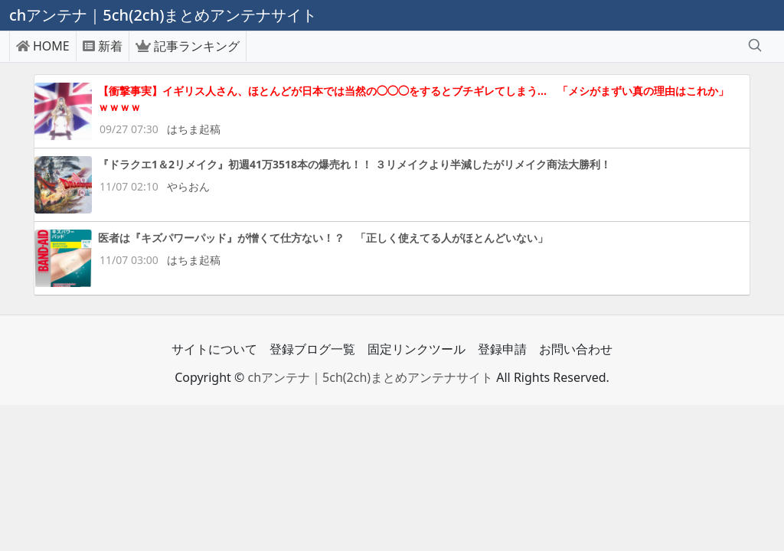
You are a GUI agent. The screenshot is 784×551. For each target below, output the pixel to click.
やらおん (188, 186)
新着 (102, 45)
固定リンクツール (417, 349)
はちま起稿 (193, 129)
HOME (43, 45)
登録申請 (502, 349)
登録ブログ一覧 (312, 349)
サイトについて (214, 349)
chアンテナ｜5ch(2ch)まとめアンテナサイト (370, 377)
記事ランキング (188, 45)
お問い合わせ (575, 349)
